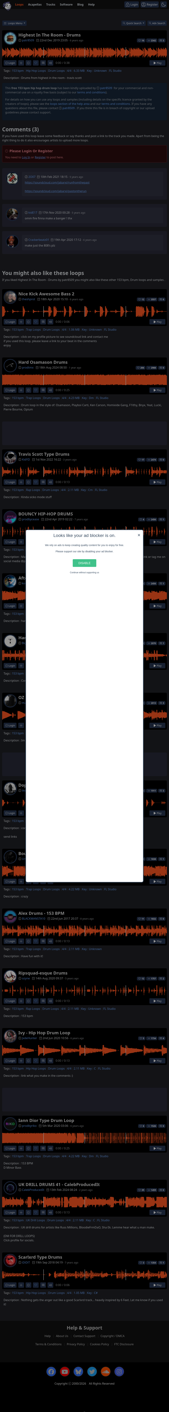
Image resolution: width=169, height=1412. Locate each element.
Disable (85, 562)
